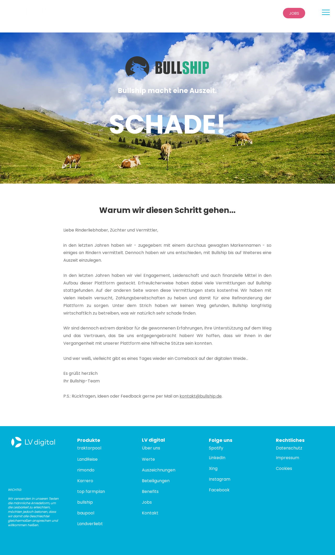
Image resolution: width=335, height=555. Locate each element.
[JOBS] (294, 13)
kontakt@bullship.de (201, 396)
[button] (326, 12)
